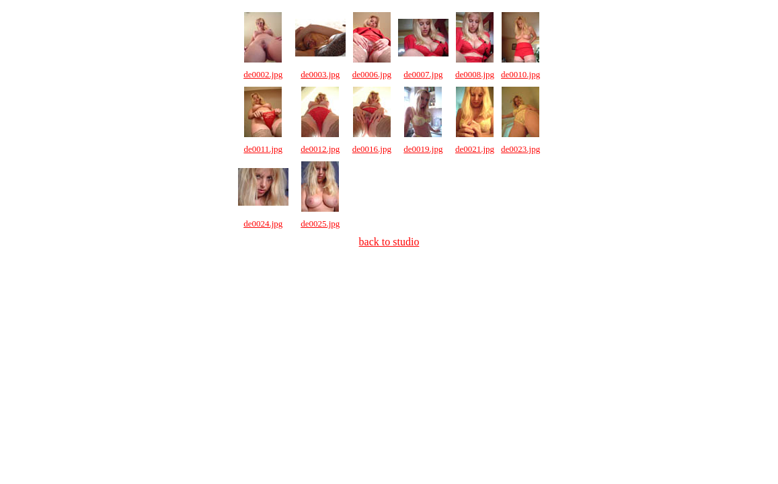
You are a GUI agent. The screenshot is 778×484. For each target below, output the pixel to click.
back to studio (389, 241)
